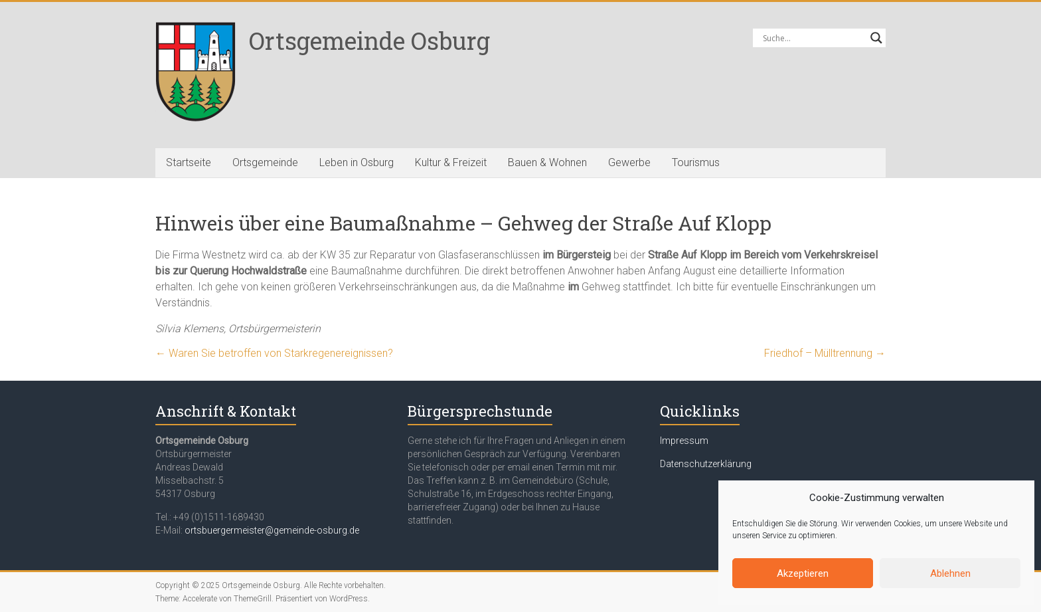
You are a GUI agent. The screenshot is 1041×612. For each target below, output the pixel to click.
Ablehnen (950, 573)
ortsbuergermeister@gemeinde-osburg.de (272, 530)
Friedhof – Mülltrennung (825, 353)
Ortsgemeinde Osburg (369, 40)
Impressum (684, 440)
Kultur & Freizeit (451, 162)
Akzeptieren (803, 573)
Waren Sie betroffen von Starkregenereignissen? (274, 353)
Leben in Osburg (356, 162)
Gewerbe (629, 162)
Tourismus (696, 162)
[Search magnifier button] (876, 38)
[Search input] (813, 38)
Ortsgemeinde (265, 162)
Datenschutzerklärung (706, 464)
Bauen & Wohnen (547, 162)
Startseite (188, 162)
